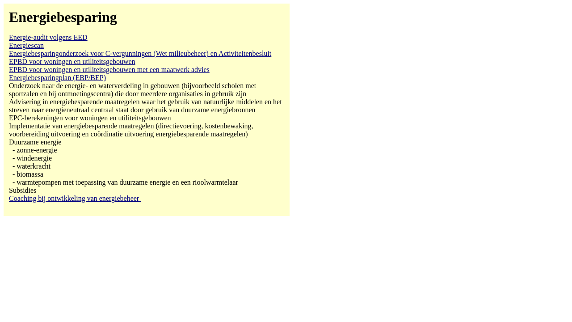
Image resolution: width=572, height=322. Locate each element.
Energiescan (26, 45)
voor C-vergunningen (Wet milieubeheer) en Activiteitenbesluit (140, 53)
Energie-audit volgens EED (48, 37)
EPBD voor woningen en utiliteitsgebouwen (72, 61)
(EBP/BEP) (57, 77)
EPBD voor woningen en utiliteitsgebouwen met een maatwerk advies (109, 69)
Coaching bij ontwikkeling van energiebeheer (75, 198)
